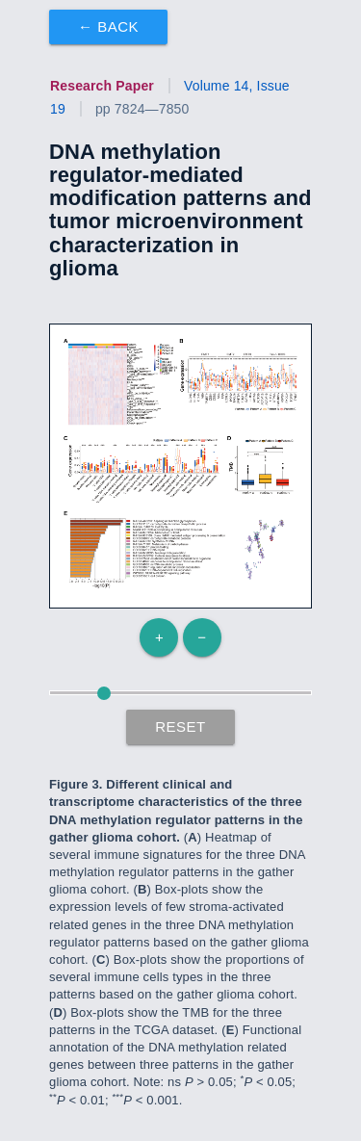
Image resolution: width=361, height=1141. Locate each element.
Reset (180, 726)
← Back (108, 26)
